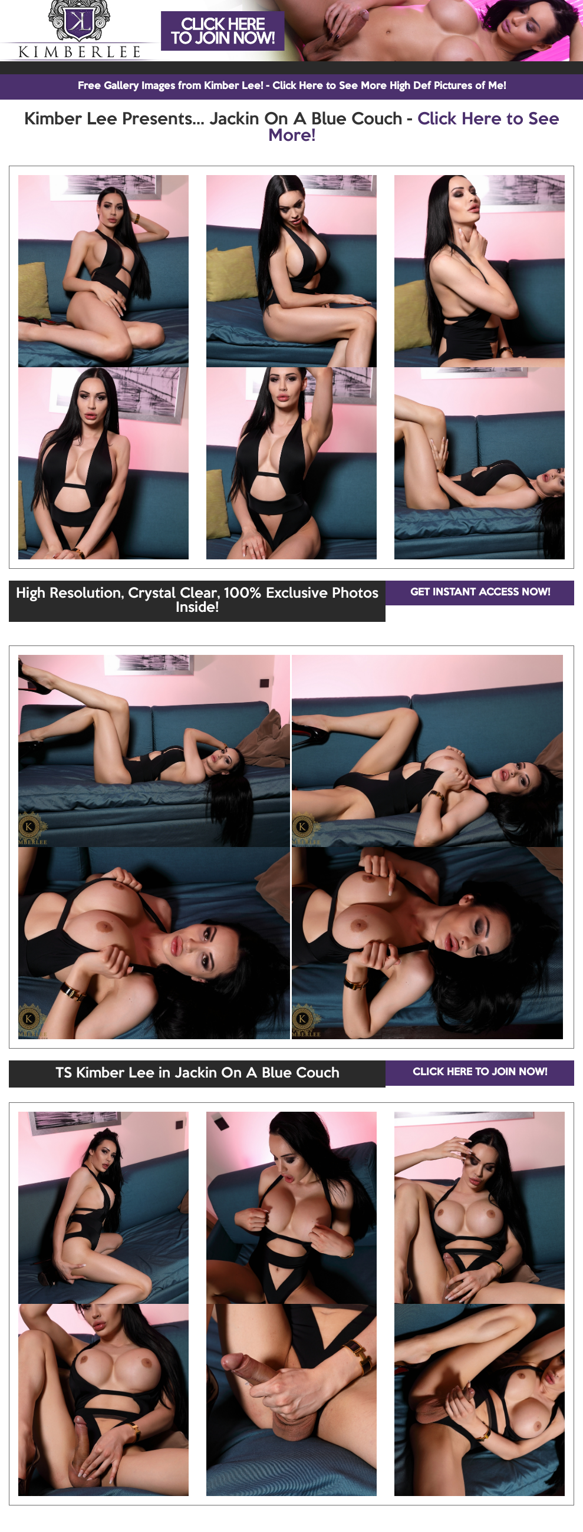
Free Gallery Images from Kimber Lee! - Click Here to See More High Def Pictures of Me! (292, 86)
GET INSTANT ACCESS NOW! (480, 592)
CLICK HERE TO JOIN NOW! (480, 1072)
